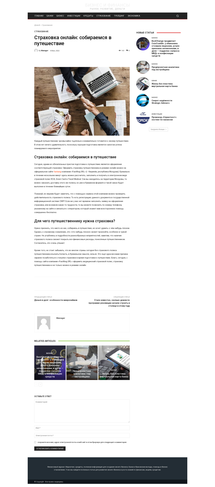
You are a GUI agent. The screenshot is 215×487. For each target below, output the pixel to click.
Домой (37, 25)
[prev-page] (36, 387)
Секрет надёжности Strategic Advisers (162, 101)
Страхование (47, 25)
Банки (113, 374)
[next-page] (40, 387)
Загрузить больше (158, 129)
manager (44, 50)
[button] (177, 16)
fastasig (57, 171)
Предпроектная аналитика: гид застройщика (82, 378)
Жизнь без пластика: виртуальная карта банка (114, 378)
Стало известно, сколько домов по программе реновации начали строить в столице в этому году (109, 303)
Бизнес (50, 361)
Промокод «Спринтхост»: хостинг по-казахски (164, 118)
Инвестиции (157, 114)
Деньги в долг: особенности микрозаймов (55, 300)
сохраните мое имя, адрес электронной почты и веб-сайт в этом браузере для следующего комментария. (82, 445)
